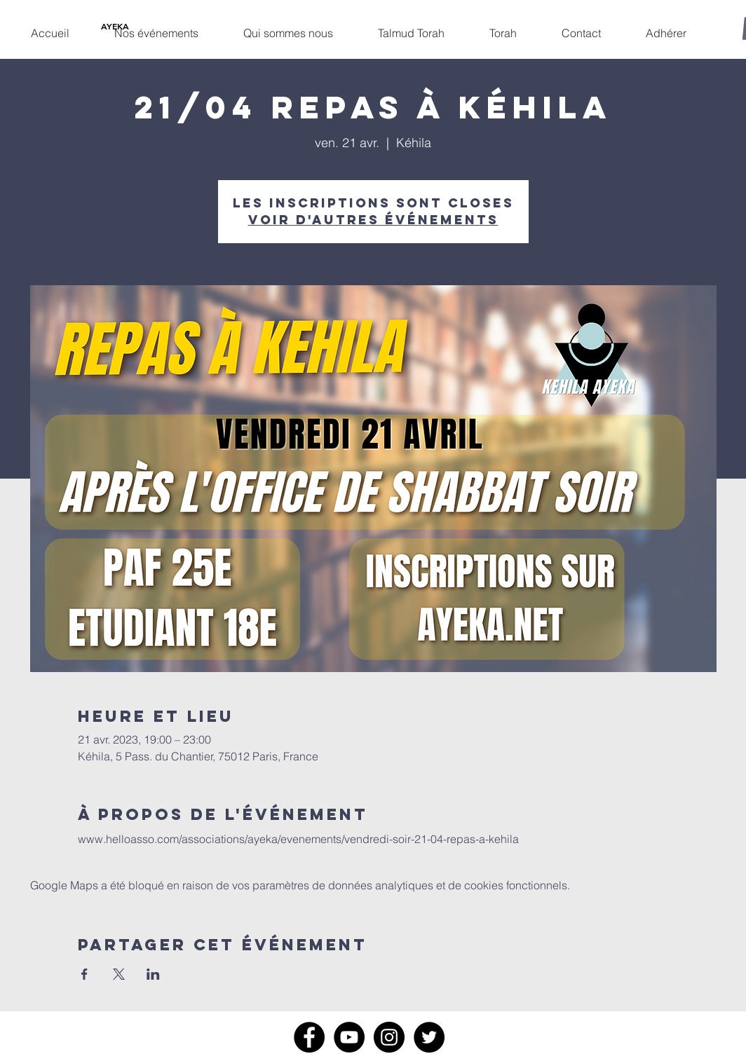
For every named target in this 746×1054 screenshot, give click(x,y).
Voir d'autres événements (373, 220)
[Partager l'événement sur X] (119, 974)
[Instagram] (389, 1037)
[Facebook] (309, 1037)
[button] (156, 27)
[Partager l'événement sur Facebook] (84, 974)
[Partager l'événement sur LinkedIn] (153, 974)
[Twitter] (429, 1037)
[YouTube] (349, 1037)
